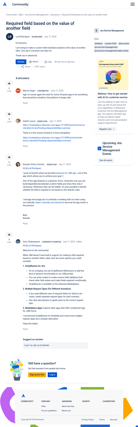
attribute (98, 43)
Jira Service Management (36, 15)
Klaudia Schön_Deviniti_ (34, 164)
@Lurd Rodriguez (33, 168)
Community (20, 4)
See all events (105, 160)
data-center (124, 43)
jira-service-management (106, 47)
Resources (66, 410)
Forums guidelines (49, 410)
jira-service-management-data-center (112, 51)
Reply (25, 103)
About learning (68, 406)
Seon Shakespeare (31, 242)
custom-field (110, 43)
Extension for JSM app (65, 173)
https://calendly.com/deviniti (48, 202)
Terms (102, 419)
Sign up (36, 345)
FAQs (43, 406)
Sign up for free (37, 375)
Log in (27, 345)
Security (113, 419)
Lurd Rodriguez (23, 36)
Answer (21, 61)
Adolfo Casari (29, 121)
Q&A (21, 15)
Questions (55, 15)
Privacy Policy (88, 419)
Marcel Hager (29, 90)
